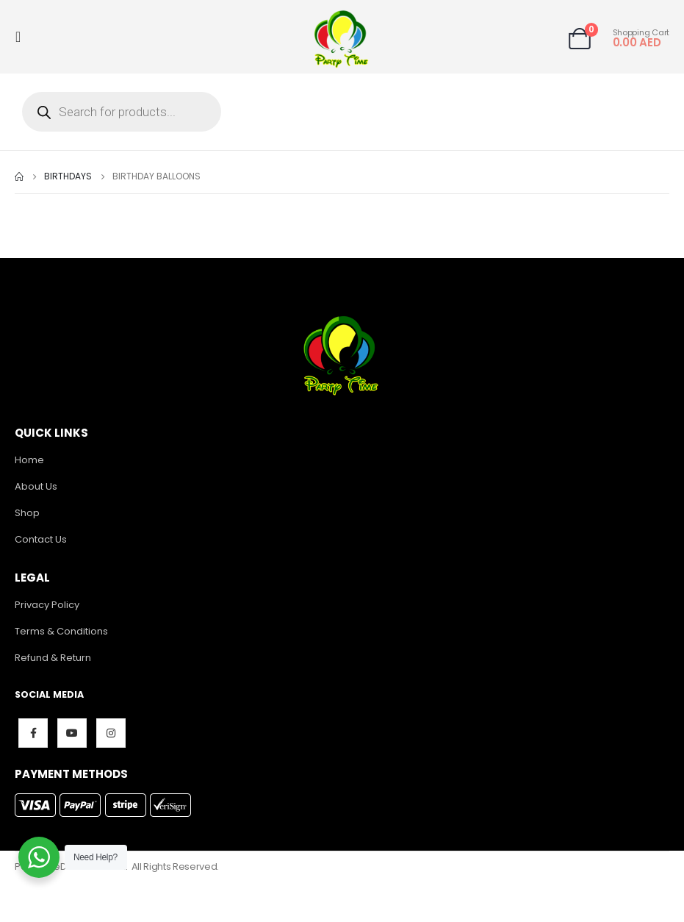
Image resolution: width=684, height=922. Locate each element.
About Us (36, 486)
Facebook (33, 733)
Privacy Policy (47, 605)
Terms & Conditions (61, 631)
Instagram (111, 733)
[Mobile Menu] (22, 36)
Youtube (72, 733)
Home (29, 460)
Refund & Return (53, 658)
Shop (27, 513)
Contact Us (41, 539)
